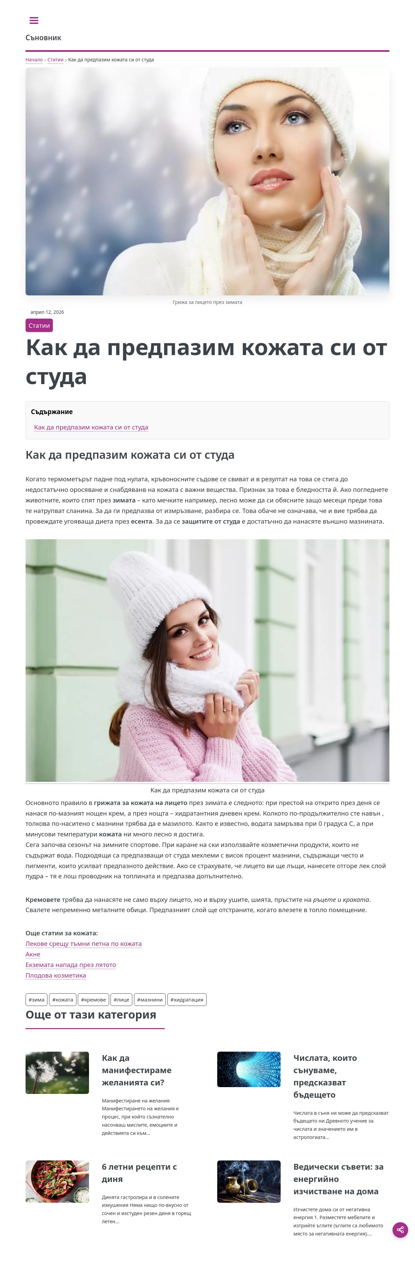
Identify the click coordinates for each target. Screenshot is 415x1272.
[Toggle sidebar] (34, 20)
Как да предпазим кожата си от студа (91, 427)
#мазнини (150, 999)
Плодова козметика (56, 975)
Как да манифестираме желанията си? (137, 1070)
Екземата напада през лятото (71, 964)
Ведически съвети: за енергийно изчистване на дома (338, 1179)
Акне (33, 954)
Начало (34, 59)
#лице (121, 999)
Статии (55, 59)
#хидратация (187, 999)
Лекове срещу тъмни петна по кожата (84, 943)
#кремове (93, 999)
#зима (37, 999)
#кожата (62, 999)
